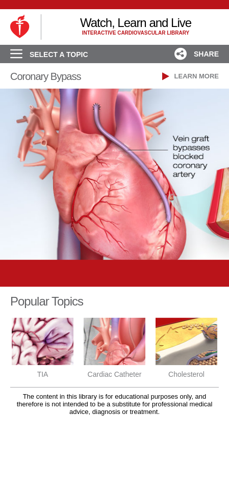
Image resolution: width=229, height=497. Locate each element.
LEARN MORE (190, 76)
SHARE (196, 54)
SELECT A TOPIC (49, 54)
